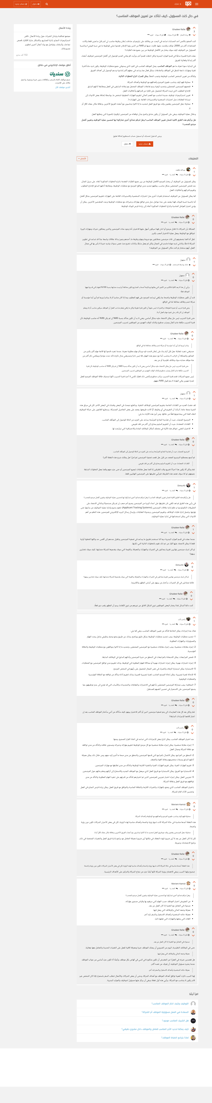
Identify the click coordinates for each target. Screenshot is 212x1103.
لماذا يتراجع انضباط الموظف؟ (175, 1054)
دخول (127, 144)
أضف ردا (174, 175)
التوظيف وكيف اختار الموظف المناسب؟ (170, 1020)
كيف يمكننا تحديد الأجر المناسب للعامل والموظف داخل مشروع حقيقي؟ (155, 1045)
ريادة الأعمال (185, 35)
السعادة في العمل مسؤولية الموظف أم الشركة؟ (165, 1028)
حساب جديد (145, 144)
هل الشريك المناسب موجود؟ (175, 1037)
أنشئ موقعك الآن (62, 87)
